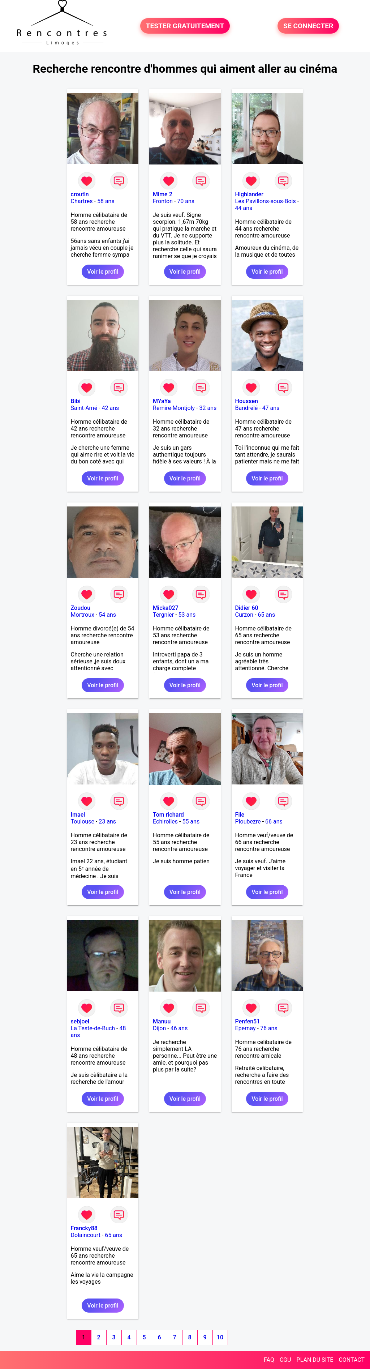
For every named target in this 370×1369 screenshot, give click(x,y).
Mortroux (82, 614)
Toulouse (82, 821)
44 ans (244, 208)
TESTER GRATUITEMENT (185, 26)
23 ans (107, 821)
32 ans (207, 408)
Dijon (159, 1028)
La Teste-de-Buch (93, 1028)
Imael (78, 814)
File (240, 814)
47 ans (271, 408)
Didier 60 (246, 607)
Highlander (249, 194)
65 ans (266, 614)
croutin (80, 194)
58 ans (106, 201)
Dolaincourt (85, 1235)
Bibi (76, 401)
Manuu (162, 1021)
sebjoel (80, 1021)
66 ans (274, 821)
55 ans (190, 821)
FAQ (269, 1359)
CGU (285, 1359)
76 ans (269, 1028)
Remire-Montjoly (174, 408)
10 (220, 1337)
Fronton (163, 201)
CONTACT (352, 1359)
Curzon (244, 614)
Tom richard (168, 814)
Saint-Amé (84, 408)
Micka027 (165, 607)
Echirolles (165, 821)
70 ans (185, 201)
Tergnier (163, 614)
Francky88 (84, 1228)
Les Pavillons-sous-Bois (265, 201)
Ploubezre (248, 821)
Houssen (246, 401)
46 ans (179, 1028)
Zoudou (80, 607)
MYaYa (162, 401)
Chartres (82, 201)
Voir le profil (102, 271)
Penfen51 (247, 1021)
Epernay (245, 1028)
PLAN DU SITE (315, 1359)
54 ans (107, 614)
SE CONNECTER (308, 26)
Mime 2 (162, 194)
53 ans (187, 614)
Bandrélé (246, 408)
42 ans (110, 408)
